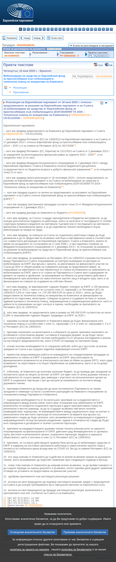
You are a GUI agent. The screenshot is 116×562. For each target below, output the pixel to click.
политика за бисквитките (76, 557)
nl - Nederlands (83, 29)
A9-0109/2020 (11, 55)
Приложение (21, 92)
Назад (27, 38)
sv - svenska (111, 29)
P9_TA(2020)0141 (98, 55)
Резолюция (20, 87)
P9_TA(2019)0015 (33, 505)
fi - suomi (107, 29)
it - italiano (63, 29)
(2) (4, 501)
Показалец (11, 38)
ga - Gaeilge (56, 29)
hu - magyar (75, 29)
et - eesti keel (40, 29)
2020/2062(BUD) (26, 45)
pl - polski (87, 29)
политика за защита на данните (29, 557)
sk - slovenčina (99, 29)
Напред (37, 38)
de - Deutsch (36, 29)
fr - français (52, 29)
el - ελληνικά (44, 29)
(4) (4, 505)
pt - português (91, 29)
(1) (4, 498)
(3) (4, 503)
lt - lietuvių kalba (71, 29)
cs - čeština (28, 29)
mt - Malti (79, 29)
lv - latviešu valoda (67, 29)
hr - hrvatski (60, 29)
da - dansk (32, 29)
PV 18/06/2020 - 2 (69, 55)
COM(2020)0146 (79, 114)
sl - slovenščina (103, 29)
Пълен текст (57, 38)
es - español (24, 29)
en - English (48, 29)
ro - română (95, 29)
